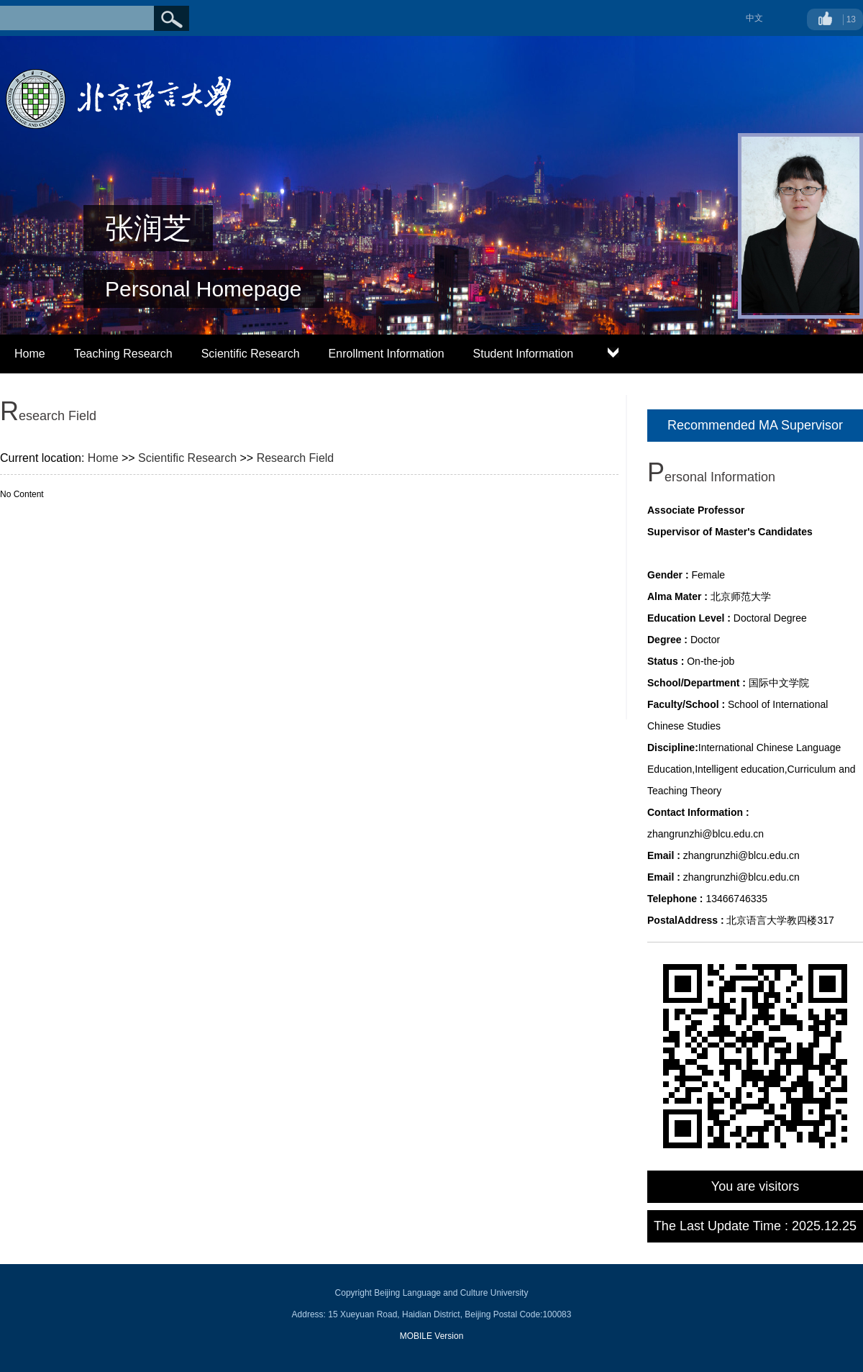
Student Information (523, 353)
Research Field (295, 458)
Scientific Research (250, 353)
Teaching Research (123, 353)
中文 (754, 18)
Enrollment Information (386, 353)
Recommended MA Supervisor (755, 425)
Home (29, 353)
